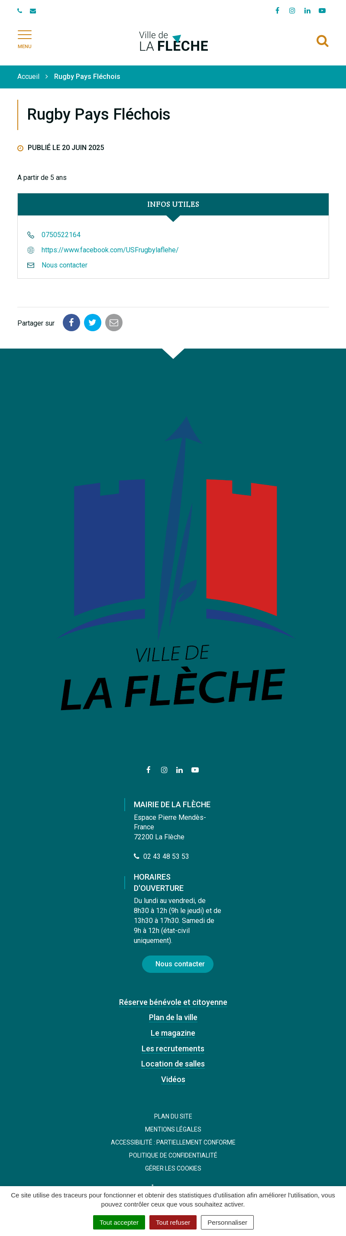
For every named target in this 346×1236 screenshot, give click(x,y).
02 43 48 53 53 (161, 856)
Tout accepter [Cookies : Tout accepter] (119, 1222)
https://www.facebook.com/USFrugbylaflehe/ (110, 250)
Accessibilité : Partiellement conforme (173, 1142)
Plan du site (173, 1116)
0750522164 (61, 235)
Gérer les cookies (173, 1168)
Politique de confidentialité (173, 1155)
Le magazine (173, 1032)
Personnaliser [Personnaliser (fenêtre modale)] (227, 1222)
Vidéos (173, 1079)
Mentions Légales (173, 1129)
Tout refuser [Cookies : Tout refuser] (173, 1222)
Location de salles (173, 1063)
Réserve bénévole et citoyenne (173, 1002)
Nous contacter (64, 265)
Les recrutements (173, 1048)
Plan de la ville (173, 1017)
